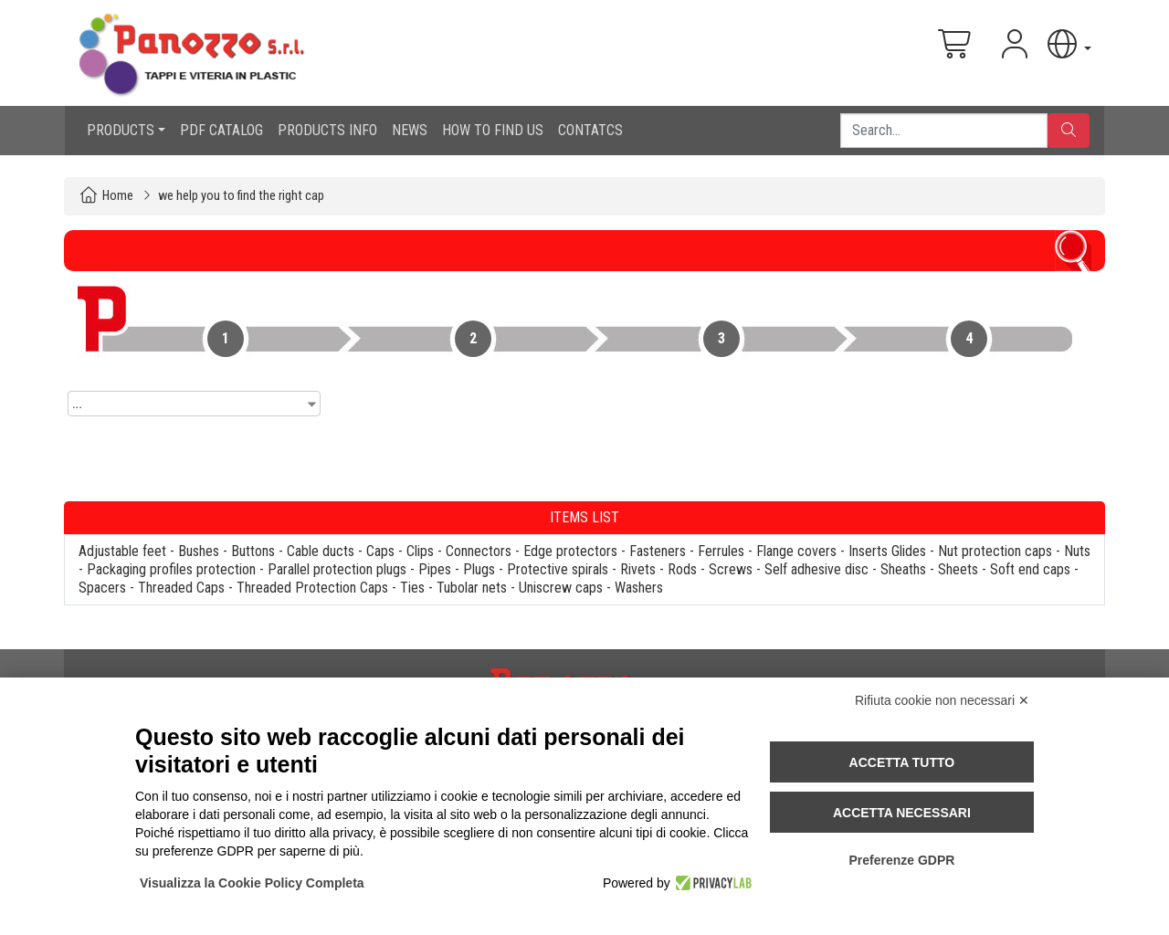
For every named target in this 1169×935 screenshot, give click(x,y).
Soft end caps (1030, 569)
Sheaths (903, 569)
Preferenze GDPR (901, 860)
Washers (639, 587)
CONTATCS (590, 130)
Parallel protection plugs (337, 569)
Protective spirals (557, 569)
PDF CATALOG (221, 130)
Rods (682, 569)
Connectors (478, 551)
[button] (1067, 44)
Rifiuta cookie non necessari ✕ (942, 700)
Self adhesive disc (816, 569)
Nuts (1077, 551)
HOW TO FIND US (492, 130)
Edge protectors (570, 551)
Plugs (479, 569)
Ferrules (721, 551)
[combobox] (194, 403)
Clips (420, 551)
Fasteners (657, 551)
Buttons (253, 551)
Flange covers (796, 551)
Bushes (198, 551)
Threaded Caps (181, 587)
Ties (412, 587)
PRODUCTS (120, 130)
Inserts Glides (887, 551)
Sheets (958, 569)
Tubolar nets (472, 587)
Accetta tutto (902, 762)
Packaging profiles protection (171, 569)
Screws (731, 569)
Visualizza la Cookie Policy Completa (252, 883)
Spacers (102, 587)
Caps (380, 551)
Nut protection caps (995, 551)
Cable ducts (320, 551)
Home (117, 196)
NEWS (409, 130)
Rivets (638, 569)
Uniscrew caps (561, 587)
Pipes (434, 569)
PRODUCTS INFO (327, 130)
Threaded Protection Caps (312, 587)
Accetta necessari (902, 812)
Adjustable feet (122, 551)
